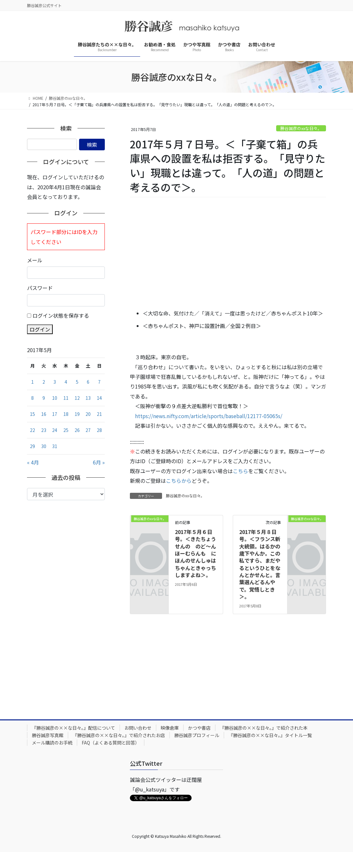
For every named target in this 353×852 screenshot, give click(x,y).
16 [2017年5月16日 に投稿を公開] (43, 414)
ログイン (40, 329)
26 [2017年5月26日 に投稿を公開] (77, 430)
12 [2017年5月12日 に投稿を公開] (77, 398)
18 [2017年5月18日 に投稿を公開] (65, 414)
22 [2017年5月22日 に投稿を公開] (32, 430)
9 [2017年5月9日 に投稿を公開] (43, 398)
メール (34, 260)
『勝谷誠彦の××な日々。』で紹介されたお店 (119, 735)
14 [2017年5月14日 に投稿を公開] (99, 398)
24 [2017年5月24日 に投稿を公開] (54, 430)
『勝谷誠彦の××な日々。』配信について (73, 728)
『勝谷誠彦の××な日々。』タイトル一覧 (270, 735)
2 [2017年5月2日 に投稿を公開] (43, 382)
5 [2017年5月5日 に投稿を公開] (77, 382)
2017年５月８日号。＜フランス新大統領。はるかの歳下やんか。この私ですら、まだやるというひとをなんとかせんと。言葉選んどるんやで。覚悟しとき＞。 (259, 564)
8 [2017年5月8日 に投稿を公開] (32, 398)
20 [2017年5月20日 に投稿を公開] (88, 414)
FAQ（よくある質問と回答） (111, 742)
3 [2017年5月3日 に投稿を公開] (54, 382)
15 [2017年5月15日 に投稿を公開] (32, 414)
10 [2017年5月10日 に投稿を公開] (54, 398)
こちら (240, 471)
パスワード (40, 288)
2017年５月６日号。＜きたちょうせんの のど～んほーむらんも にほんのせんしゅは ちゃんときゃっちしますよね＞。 (198, 553)
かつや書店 (199, 728)
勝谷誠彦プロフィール (196, 735)
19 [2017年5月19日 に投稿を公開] (77, 414)
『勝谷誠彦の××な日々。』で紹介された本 (264, 728)
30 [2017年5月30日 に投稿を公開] (43, 446)
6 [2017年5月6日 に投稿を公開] (88, 382)
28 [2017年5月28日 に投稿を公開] (99, 430)
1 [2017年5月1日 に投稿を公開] (32, 382)
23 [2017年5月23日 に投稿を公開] (43, 430)
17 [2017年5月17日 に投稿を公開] (54, 414)
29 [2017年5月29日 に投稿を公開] (32, 446)
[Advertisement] (228, 254)
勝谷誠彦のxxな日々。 (301, 128)
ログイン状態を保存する (60, 315)
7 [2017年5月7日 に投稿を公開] (99, 382)
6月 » (99, 462)
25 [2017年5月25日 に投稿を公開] (65, 430)
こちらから (179, 480)
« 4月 (33, 462)
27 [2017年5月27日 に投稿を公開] (88, 430)
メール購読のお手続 (52, 742)
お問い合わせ (137, 728)
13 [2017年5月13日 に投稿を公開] (88, 398)
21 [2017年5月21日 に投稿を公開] (99, 414)
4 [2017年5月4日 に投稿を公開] (66, 382)
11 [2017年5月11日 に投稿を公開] (65, 398)
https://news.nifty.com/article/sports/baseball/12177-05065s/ (208, 416)
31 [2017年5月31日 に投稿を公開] (54, 446)
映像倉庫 (170, 728)
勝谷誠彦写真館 (47, 735)
